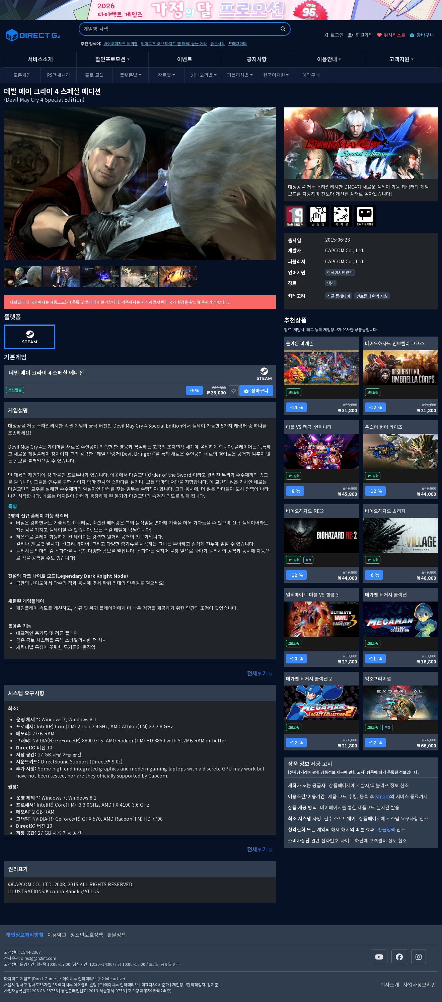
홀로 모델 (94, 75)
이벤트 (184, 59)
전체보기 (260, 673)
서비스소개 (40, 59)
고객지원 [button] (399, 59)
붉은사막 (217, 43)
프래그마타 (237, 43)
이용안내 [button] (327, 59)
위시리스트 (391, 34)
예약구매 (311, 75)
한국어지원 (274, 75)
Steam (382, 796)
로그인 (333, 34)
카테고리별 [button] (202, 75)
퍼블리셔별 (238, 75)
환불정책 (386, 829)
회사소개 (389, 984)
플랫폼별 (128, 75)
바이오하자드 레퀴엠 (120, 43)
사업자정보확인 (419, 984)
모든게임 (22, 75)
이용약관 (57, 934)
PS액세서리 (58, 75)
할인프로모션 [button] (110, 59)
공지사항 (257, 59)
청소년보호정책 (86, 934)
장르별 (164, 75)
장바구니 (422, 34)
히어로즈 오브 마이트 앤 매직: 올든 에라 (174, 43)
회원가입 (360, 34)
